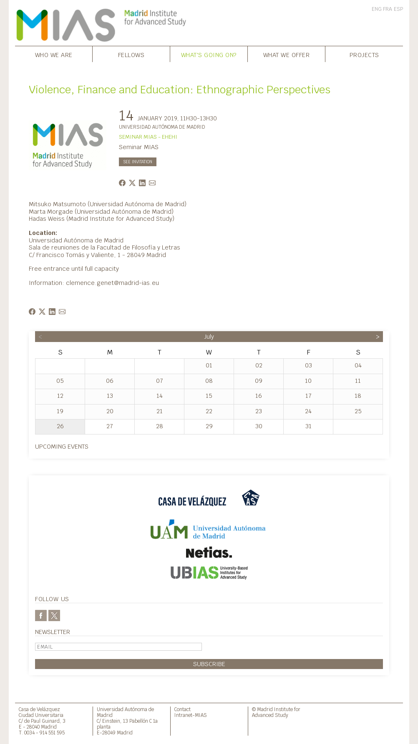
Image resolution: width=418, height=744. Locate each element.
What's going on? (209, 55)
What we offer (286, 55)
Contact (182, 709)
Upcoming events (61, 446)
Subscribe (209, 664)
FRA (387, 9)
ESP (398, 9)
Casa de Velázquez (39, 709)
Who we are (54, 55)
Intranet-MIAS (190, 715)
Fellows (131, 55)
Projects (364, 55)
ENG (377, 9)
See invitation (137, 162)
